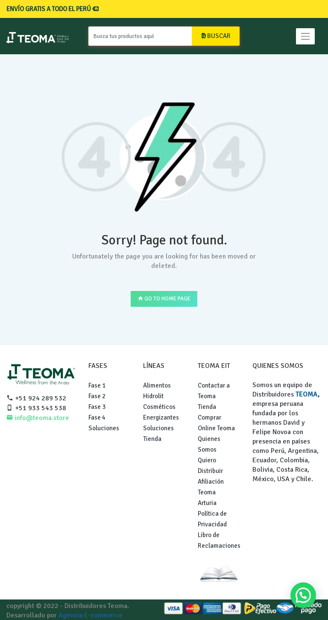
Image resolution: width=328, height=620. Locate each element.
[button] (303, 595)
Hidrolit (153, 396)
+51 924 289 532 (36, 398)
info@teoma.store (37, 418)
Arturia (207, 503)
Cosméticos (159, 407)
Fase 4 (96, 417)
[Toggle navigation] (305, 36)
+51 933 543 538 (36, 408)
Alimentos (157, 385)
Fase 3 (96, 407)
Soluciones (103, 428)
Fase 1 (96, 385)
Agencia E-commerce (91, 615)
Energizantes (161, 417)
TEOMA (307, 394)
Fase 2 (96, 396)
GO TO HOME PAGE (164, 298)
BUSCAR (216, 36)
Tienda (152, 439)
